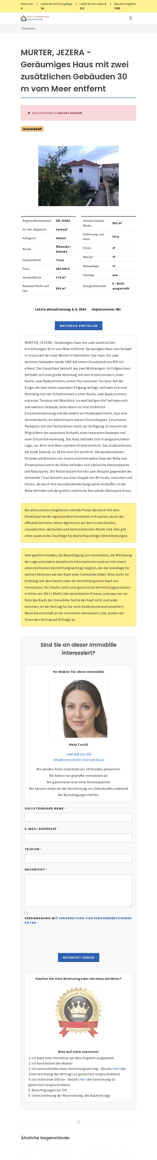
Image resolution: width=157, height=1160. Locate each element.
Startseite (28, 28)
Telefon (33, 849)
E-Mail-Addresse (42, 829)
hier (115, 1068)
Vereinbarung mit (78, 920)
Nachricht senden (78, 957)
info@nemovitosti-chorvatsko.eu (78, 759)
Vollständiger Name (45, 808)
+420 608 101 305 (78, 754)
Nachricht (36, 869)
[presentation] (78, 939)
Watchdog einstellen (79, 326)
